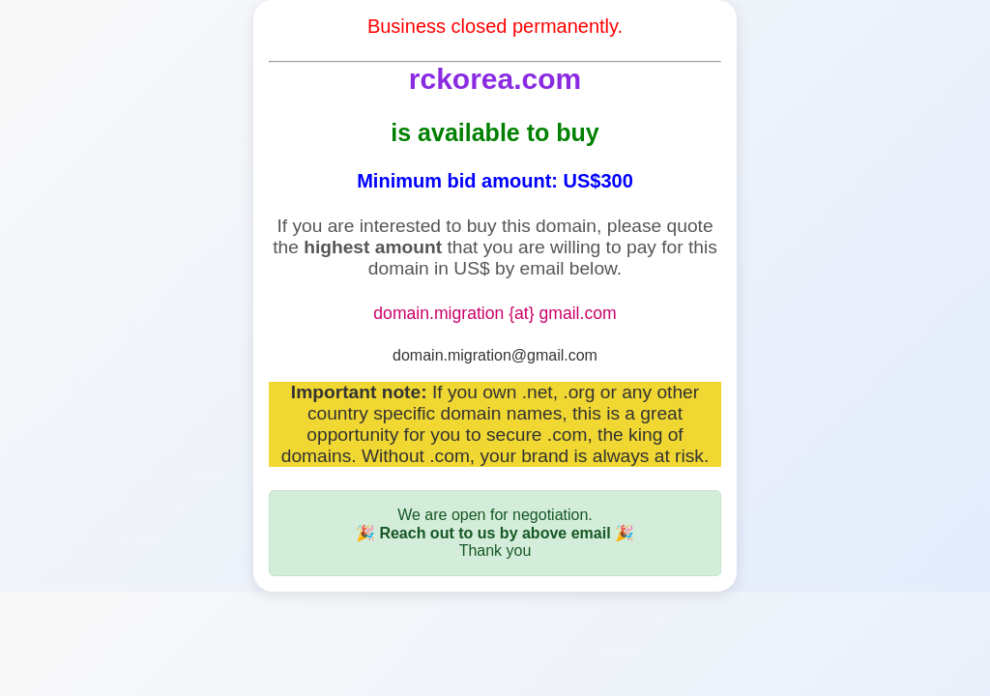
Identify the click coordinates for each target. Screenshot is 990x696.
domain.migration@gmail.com (495, 355)
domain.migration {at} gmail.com (494, 313)
